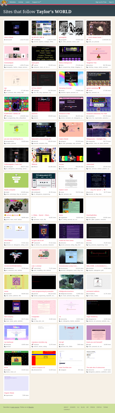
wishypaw (7, 344)
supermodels (98, 118)
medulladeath (36, 192)
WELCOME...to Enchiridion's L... (97, 266)
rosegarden (35, 316)
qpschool (35, 293)
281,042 (79, 116)
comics (74, 41)
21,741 (107, 293)
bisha (61, 65)
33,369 (25, 370)
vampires (90, 270)
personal (35, 41)
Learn (28, 2)
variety (100, 67)
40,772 (107, 192)
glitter (92, 219)
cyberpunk (36, 67)
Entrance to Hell (64, 113)
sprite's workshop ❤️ (93, 88)
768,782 (79, 192)
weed (34, 270)
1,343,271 (51, 39)
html (79, 245)
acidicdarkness (9, 268)
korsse (61, 166)
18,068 (107, 344)
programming (66, 67)
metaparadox (91, 141)
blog (40, 92)
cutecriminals (36, 268)
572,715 (107, 116)
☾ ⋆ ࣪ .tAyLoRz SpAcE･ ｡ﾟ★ (95, 190)
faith (22, 92)
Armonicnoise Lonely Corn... (68, 266)
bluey (89, 92)
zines (64, 41)
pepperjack (8, 293)
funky (89, 168)
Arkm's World (8, 37)
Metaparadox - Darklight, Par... (96, 139)
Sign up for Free (101, 2)
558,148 (79, 166)
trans (11, 219)
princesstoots (63, 116)
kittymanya (8, 116)
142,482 (52, 166)
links (17, 118)
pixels (89, 41)
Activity (20, 2)
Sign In (111, 2)
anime (82, 118)
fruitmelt (7, 243)
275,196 (79, 65)
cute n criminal (36, 266)
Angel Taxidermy (92, 316)
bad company (8, 316)
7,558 (25, 395)
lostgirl (61, 344)
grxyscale (90, 192)
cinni (89, 39)
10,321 (79, 319)
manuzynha (63, 319)
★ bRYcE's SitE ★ (38, 37)
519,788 (52, 90)
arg (50, 92)
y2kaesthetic (22, 118)
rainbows (63, 92)
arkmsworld (8, 39)
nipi (5, 88)
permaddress (91, 293)
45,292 (107, 243)
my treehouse (8, 342)
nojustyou (35, 344)
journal (62, 245)
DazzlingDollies (91, 215)
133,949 (25, 192)
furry (82, 270)
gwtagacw (62, 141)
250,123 (52, 293)
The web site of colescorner (95, 367)
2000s (51, 41)
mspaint (65, 168)
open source (15, 407)
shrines (38, 245)
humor (90, 118)
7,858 (80, 344)
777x (34, 217)
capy (74, 143)
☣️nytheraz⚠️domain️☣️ (12, 215)
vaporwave (45, 92)
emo (16, 270)
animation (68, 118)
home (61, 215)
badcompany (8, 319)
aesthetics (104, 372)
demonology (19, 168)
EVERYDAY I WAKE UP (12, 113)
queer (101, 143)
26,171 (25, 319)
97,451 (25, 243)
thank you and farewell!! (94, 342)
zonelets (8, 143)
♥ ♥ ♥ (6, 367)
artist (15, 92)
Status (99, 407)
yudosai (35, 65)
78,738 (25, 268)
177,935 (107, 90)
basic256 (48, 295)
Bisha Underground (65, 63)
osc (98, 92)
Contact (67, 409)
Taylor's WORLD (54, 11)
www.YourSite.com (65, 367)
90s (38, 92)
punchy (61, 90)
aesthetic (20, 321)
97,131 (52, 243)
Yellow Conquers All (38, 367)
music (41, 67)
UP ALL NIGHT (37, 88)
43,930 (107, 268)
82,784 (52, 192)
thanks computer (9, 190)
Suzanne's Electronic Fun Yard (96, 113)
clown (12, 372)
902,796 (107, 65)
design (72, 67)
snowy (61, 192)
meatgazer (62, 370)
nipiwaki (7, 90)
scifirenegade (8, 166)
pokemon (15, 295)
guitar (15, 321)
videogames (77, 118)
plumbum (90, 65)
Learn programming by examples (43, 291)
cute (62, 194)
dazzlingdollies (91, 217)
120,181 (79, 268)
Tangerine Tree (91, 63)
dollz (89, 219)
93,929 (25, 141)
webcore (48, 270)
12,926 (107, 319)
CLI (78, 407)
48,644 (79, 243)
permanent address (92, 291)
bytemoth (35, 141)
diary (100, 194)
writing (19, 92)
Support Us (36, 2)
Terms (105, 407)
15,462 (52, 319)
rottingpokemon (91, 319)
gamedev (90, 143)
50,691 (52, 217)
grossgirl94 (62, 37)
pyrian (34, 319)
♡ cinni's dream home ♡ (94, 37)
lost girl (61, 342)
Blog (83, 407)
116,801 (107, 217)
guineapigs (69, 143)
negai (89, 344)
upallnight (35, 90)
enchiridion (90, 268)
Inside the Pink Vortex (66, 240)
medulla (7, 217)
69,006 (79, 217)
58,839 (25, 293)
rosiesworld (36, 243)
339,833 (52, 116)
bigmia (68, 92)
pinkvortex (62, 243)
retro (34, 92)
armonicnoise (63, 268)
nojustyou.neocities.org (39, 342)
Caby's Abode (63, 139)
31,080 (79, 293)
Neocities (6, 407)
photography (9, 67)
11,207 (107, 370)
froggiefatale (63, 217)
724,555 (79, 39)
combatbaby (36, 39)
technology (13, 194)
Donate (72, 407)
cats (70, 194)
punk (78, 41)
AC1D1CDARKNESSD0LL (13, 266)
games (8, 219)
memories (103, 219)
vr (48, 67)
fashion (15, 67)
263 (80, 370)
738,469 (52, 65)
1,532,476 (24, 39)
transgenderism (9, 141)
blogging (77, 67)
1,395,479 (24, 65)
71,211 (52, 268)
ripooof (89, 90)
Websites (13, 2)
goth (102, 270)
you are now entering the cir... (14, 139)
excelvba (54, 295)
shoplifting (40, 270)
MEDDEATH (36, 190)
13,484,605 (107, 39)
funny (91, 295)
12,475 (52, 344)
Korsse (61, 164)
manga (20, 67)
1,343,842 (24, 116)
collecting (90, 67)
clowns (8, 372)
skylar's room (63, 190)
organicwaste (8, 395)
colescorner (90, 370)
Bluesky (31, 407)
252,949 (79, 141)
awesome (105, 118)
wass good (35, 63)
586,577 (25, 166)
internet (111, 118)
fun (47, 67)
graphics (41, 41)
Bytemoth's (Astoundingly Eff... (42, 139)
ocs (77, 92)
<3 (60, 316)
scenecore (11, 270)
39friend (34, 164)
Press (92, 407)
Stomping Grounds (65, 88)
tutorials (35, 295)
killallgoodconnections (66, 291)
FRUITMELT (8, 240)
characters (51, 245)
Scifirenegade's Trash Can (13, 164)
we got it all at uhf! (38, 240)
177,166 (25, 90)
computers (41, 143)
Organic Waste (9, 393)
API (87, 407)
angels (109, 321)
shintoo (88, 240)
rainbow (99, 168)
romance (35, 346)
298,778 (107, 141)
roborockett (90, 164)
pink (40, 321)
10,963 (25, 344)
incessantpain (8, 63)
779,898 (79, 90)
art (61, 41)
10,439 (52, 370)
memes (63, 118)
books (11, 321)
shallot (6, 192)
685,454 (52, 141)
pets (64, 143)
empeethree (90, 116)
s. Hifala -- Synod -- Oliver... (41, 215)
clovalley (7, 370)
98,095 (25, 217)
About (66, 407)
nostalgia (46, 41)
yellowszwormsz (37, 370)
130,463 (107, 166)
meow (6, 291)
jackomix (35, 113)
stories (40, 346)
